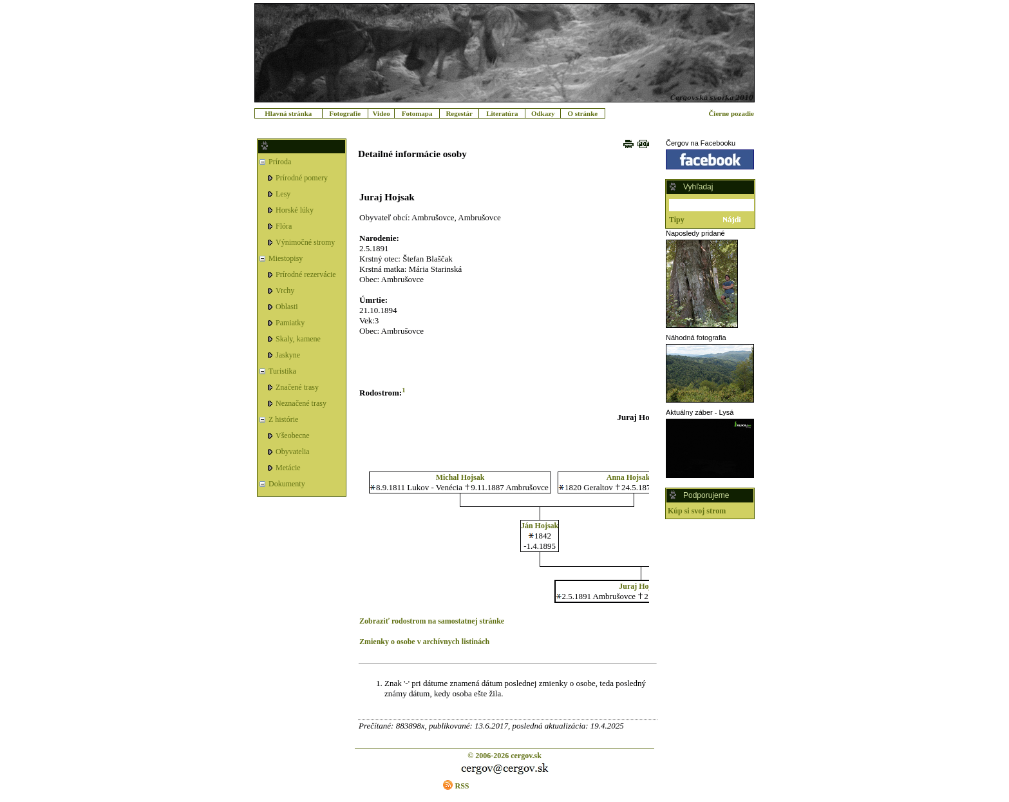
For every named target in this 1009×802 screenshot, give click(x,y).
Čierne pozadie (731, 113)
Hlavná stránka (288, 113)
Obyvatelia (293, 451)
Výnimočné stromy (305, 242)
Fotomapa (417, 113)
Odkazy (543, 113)
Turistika (282, 371)
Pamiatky (290, 322)
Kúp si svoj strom (697, 510)
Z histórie (283, 419)
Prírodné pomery (302, 177)
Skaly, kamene (298, 338)
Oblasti (287, 306)
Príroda (280, 161)
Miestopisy (286, 258)
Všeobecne (293, 435)
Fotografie (345, 113)
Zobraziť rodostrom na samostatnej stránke (431, 620)
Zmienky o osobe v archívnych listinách (424, 641)
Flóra (284, 226)
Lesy (283, 193)
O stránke (582, 113)
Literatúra (502, 113)
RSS (462, 785)
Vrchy (285, 290)
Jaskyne (288, 354)
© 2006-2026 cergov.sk (504, 755)
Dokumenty (287, 483)
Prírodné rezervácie (306, 274)
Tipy (676, 219)
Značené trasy (297, 387)
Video (381, 113)
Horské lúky (295, 210)
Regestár (459, 113)
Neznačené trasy (301, 403)
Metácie (288, 467)
